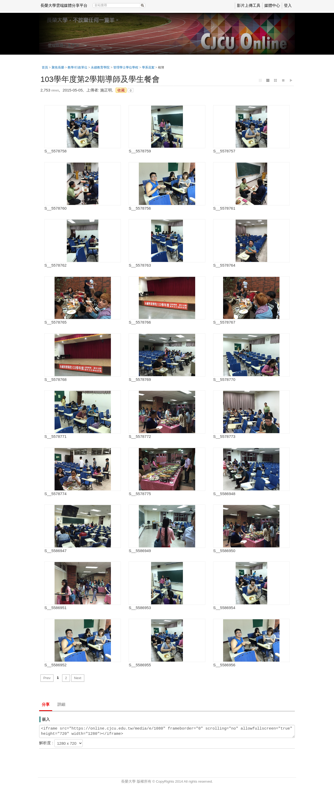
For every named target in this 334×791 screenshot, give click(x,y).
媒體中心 (272, 5)
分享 (46, 704)
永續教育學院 (100, 67)
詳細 (61, 704)
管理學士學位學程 (125, 67)
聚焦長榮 (58, 67)
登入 (288, 5)
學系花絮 (148, 67)
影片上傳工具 (248, 5)
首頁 (45, 67)
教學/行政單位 (77, 67)
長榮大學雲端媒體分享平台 (63, 5)
